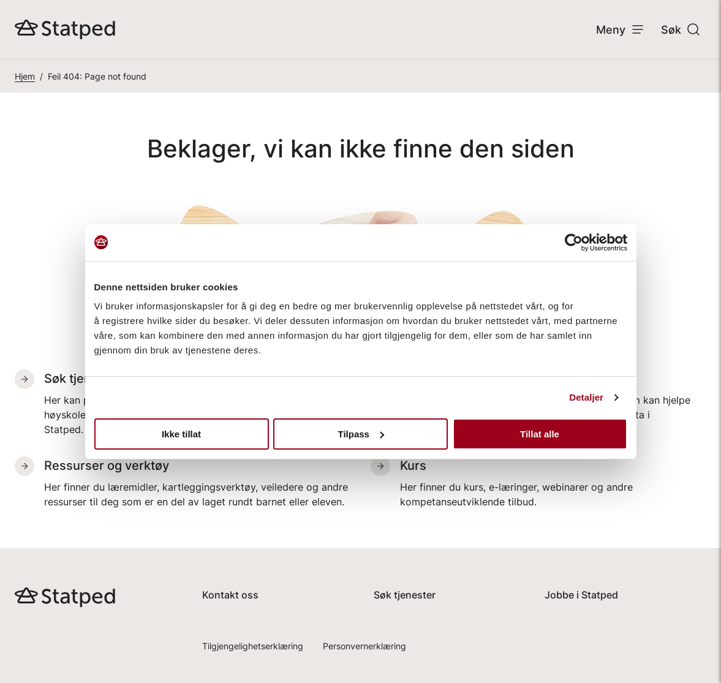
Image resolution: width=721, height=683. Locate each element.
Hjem (25, 76)
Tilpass (361, 434)
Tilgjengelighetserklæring (252, 646)
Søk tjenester (405, 595)
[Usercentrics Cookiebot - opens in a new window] (573, 242)
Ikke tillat (181, 434)
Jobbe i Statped (581, 595)
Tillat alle (539, 434)
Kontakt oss (230, 595)
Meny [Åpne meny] (620, 29)
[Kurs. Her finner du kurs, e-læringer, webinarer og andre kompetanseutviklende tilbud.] (539, 482)
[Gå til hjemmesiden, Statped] (65, 29)
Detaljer (586, 397)
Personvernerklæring (364, 646)
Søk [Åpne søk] (681, 29)
